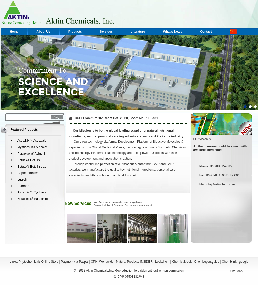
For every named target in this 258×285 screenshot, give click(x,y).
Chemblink (229, 262)
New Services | (79, 203)
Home (14, 31)
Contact (206, 31)
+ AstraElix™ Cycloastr (28, 192)
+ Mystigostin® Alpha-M (29, 147)
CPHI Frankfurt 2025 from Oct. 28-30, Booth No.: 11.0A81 (116, 118)
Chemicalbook (182, 262)
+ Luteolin (19, 179)
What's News (172, 31)
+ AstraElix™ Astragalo (28, 140)
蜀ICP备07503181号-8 (128, 277)
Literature (138, 31)
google (243, 262)
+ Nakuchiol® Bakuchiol (29, 199)
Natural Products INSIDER (134, 262)
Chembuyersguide (206, 262)
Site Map (236, 271)
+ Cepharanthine (24, 173)
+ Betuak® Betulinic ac (28, 166)
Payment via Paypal (74, 262)
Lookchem (162, 262)
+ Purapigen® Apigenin (29, 153)
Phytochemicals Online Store (38, 262)
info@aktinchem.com (220, 184)
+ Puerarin (20, 186)
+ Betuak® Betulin (25, 160)
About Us (43, 31)
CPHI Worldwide (102, 262)
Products (75, 31)
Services (106, 31)
